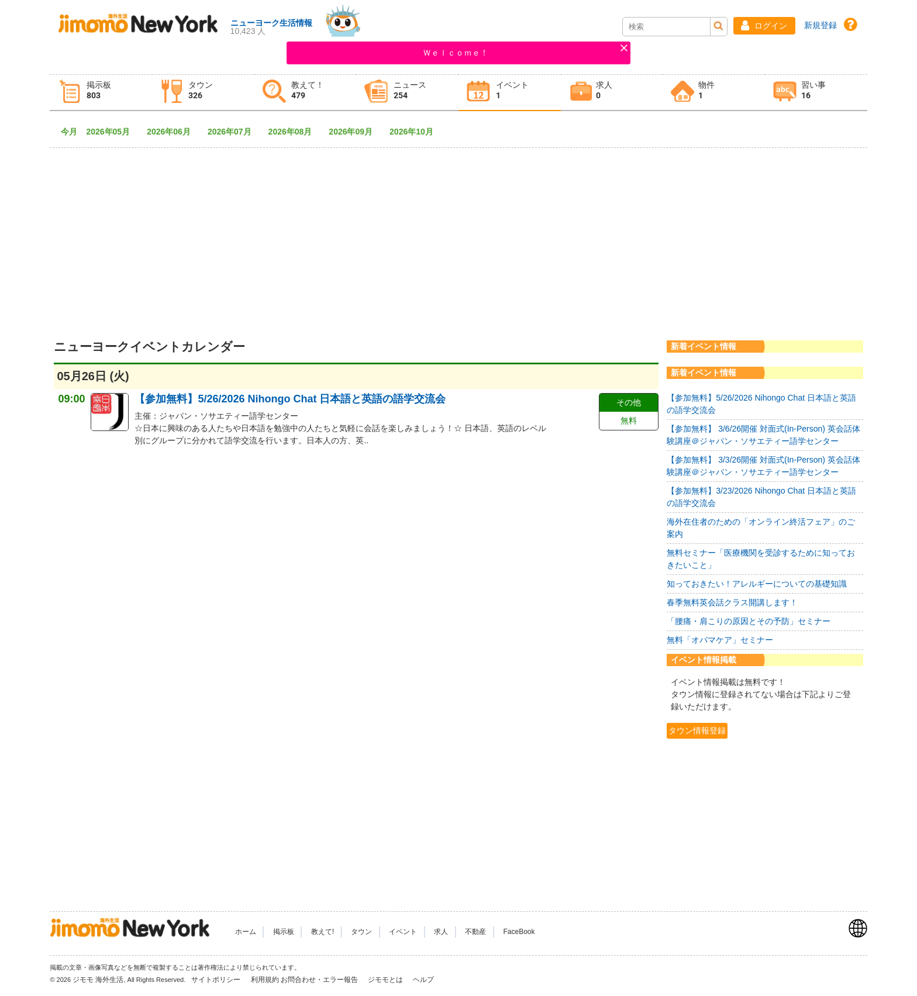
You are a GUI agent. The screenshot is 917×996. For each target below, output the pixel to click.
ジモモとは (386, 980)
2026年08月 (294, 131)
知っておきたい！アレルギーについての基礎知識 (757, 583)
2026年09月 (355, 131)
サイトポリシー (216, 980)
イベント (403, 932)
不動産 (475, 932)
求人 (441, 932)
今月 (69, 131)
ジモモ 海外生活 (98, 980)
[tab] (101, 92)
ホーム (245, 932)
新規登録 (820, 25)
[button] (764, 26)
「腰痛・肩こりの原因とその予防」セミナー (748, 621)
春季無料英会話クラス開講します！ (732, 602)
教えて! (322, 932)
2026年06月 (173, 131)
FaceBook (519, 932)
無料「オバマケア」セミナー (720, 640)
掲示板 (283, 932)
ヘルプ (423, 980)
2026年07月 (234, 131)
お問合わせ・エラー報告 (320, 980)
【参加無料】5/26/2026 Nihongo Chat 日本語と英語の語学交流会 (290, 399)
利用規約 (265, 980)
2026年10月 (415, 131)
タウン (361, 932)
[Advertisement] (458, 234)
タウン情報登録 (697, 730)
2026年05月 (112, 131)
